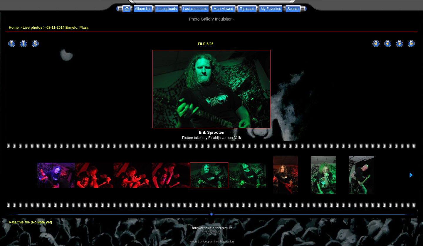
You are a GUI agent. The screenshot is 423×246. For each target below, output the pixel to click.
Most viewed (223, 9)
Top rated (247, 9)
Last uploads (167, 9)
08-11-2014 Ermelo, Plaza (67, 28)
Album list (142, 9)
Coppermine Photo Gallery (218, 241)
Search (292, 9)
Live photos (32, 28)
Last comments (195, 9)
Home (14, 28)
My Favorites (271, 9)
